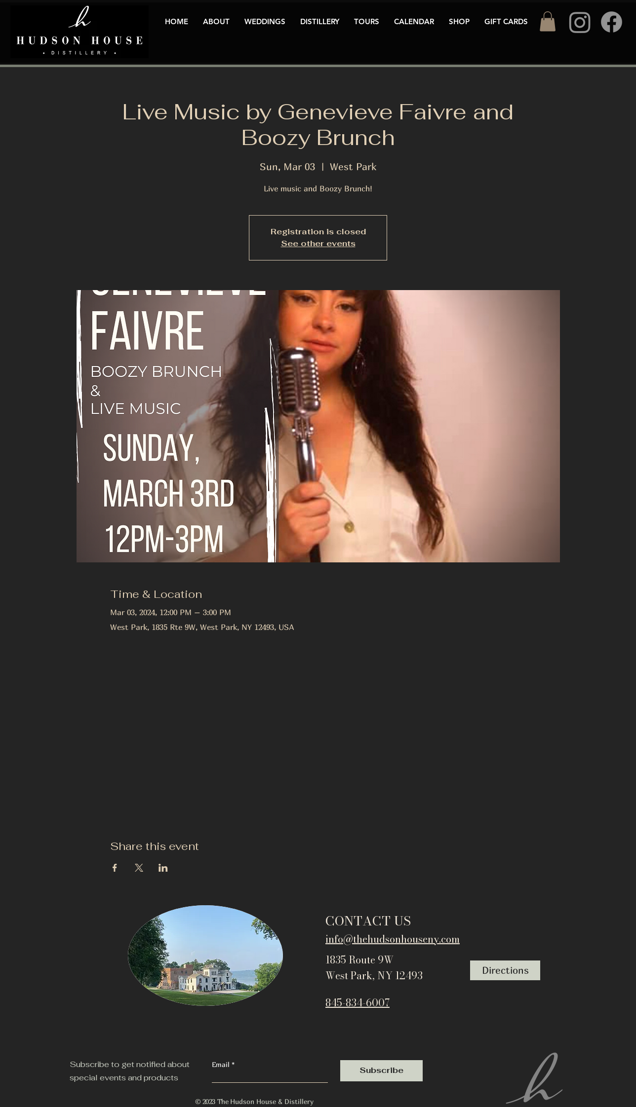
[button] (547, 21)
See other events (318, 243)
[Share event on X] (139, 868)
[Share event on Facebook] (114, 868)
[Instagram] (580, 22)
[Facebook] (611, 22)
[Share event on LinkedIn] (163, 868)
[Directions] (505, 970)
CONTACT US (368, 920)
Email (222, 1064)
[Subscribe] (381, 1071)
